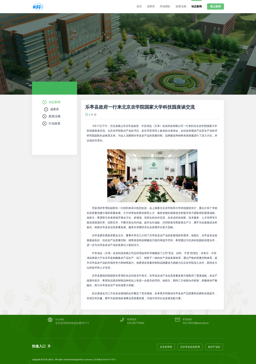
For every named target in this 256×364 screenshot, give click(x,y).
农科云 (51, 358)
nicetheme (88, 358)
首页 (139, 6)
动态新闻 (196, 6)
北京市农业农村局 (191, 345)
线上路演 (215, 6)
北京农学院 (167, 345)
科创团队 (165, 6)
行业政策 (54, 124)
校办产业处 (215, 345)
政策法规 (181, 6)
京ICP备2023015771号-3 (105, 358)
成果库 (151, 6)
